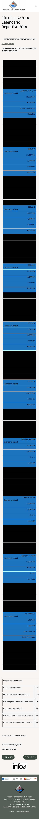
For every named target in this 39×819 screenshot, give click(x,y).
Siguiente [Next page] (30, 757)
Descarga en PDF (8, 44)
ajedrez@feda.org (22, 804)
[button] (36, 6)
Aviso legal (7, 807)
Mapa (34, 807)
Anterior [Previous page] (8, 757)
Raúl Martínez (24, 811)
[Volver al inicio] (14, 6)
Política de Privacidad (21, 807)
